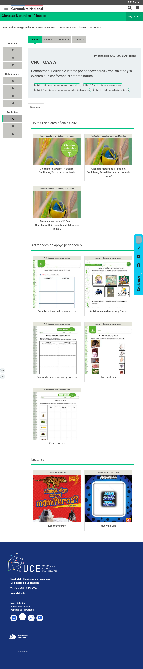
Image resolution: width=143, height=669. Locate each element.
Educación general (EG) (22, 27)
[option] (138, 248)
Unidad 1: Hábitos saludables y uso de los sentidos (56, 85)
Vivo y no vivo (108, 525)
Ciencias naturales (45, 27)
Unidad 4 (79, 39)
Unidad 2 (49, 39)
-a (3, 376)
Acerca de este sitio (20, 606)
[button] (128, 5)
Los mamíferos (57, 525)
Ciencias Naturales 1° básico (24, 16)
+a (3, 370)
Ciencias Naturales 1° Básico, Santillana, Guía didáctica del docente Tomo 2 (57, 225)
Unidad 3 (64, 39)
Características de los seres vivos (56, 311)
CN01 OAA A (94, 27)
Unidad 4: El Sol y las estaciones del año (110, 90)
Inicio (5, 27)
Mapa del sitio (17, 603)
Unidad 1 (35, 39)
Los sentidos (108, 377)
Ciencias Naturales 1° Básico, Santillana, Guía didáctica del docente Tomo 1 (108, 172)
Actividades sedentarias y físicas (108, 311)
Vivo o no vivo (57, 443)
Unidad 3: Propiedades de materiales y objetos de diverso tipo (61, 90)
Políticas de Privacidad (22, 609)
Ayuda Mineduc (18, 593)
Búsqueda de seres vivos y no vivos (56, 377)
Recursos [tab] (35, 107)
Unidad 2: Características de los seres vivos (103, 85)
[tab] (128, 5)
